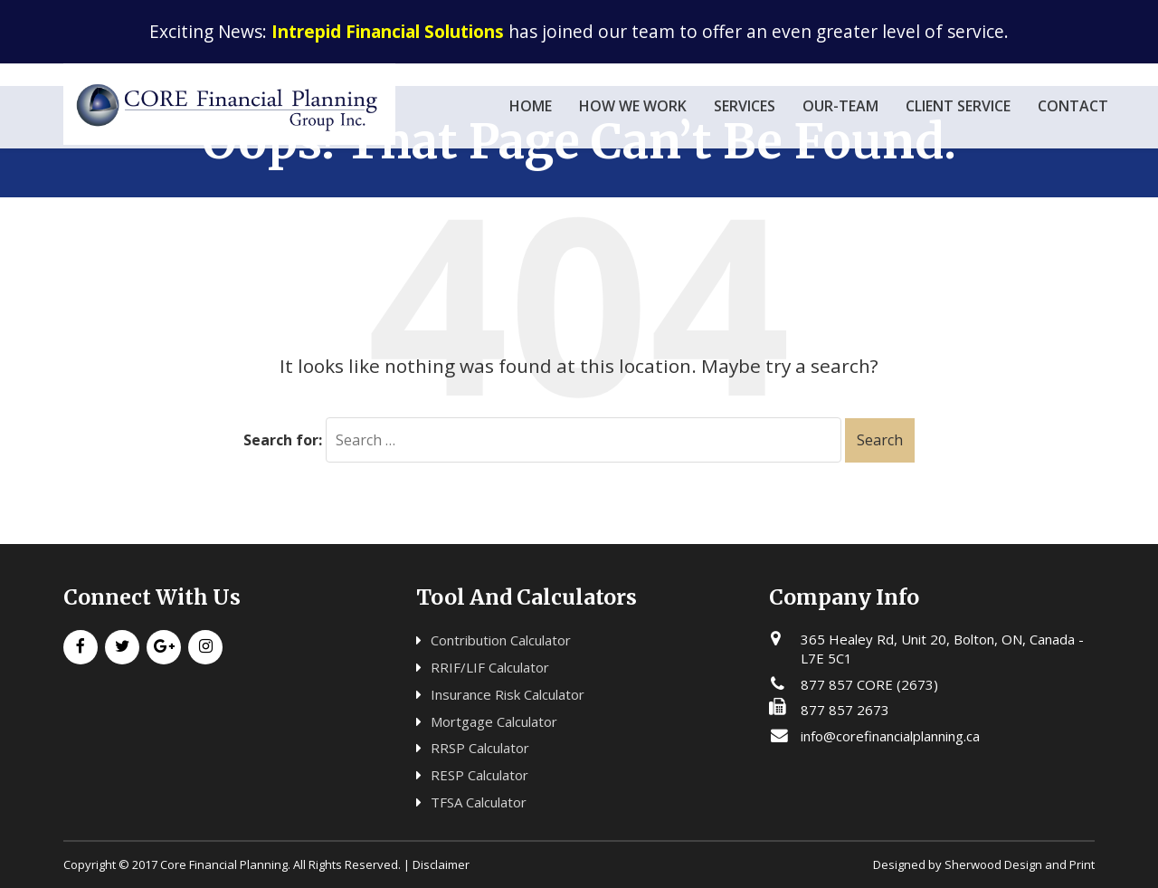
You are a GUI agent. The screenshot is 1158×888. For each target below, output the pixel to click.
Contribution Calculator (501, 640)
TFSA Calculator (479, 802)
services (744, 106)
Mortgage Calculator (494, 721)
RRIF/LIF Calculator (490, 667)
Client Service (958, 106)
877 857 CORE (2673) (869, 684)
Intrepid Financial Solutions (387, 31)
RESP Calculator (479, 775)
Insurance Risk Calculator (507, 694)
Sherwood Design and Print (1019, 864)
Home (530, 106)
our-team (840, 106)
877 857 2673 (845, 710)
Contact (1073, 106)
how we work (633, 106)
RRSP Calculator (480, 748)
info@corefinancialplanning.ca (890, 736)
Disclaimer (441, 864)
